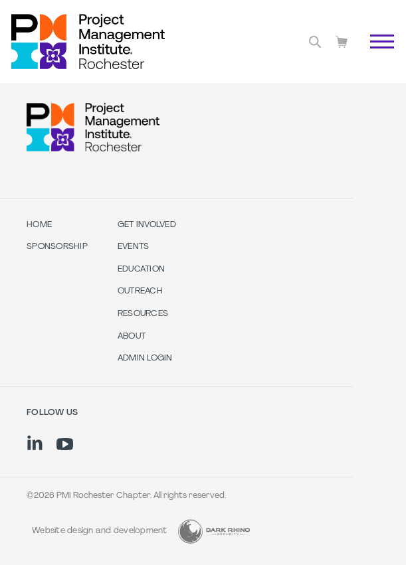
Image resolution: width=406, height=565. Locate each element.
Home (39, 225)
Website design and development (99, 531)
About (132, 337)
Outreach (140, 291)
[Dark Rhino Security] (214, 531)
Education (141, 270)
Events (134, 247)
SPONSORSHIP (57, 247)
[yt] (64, 444)
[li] (35, 443)
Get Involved (147, 225)
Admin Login (145, 359)
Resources (143, 314)
